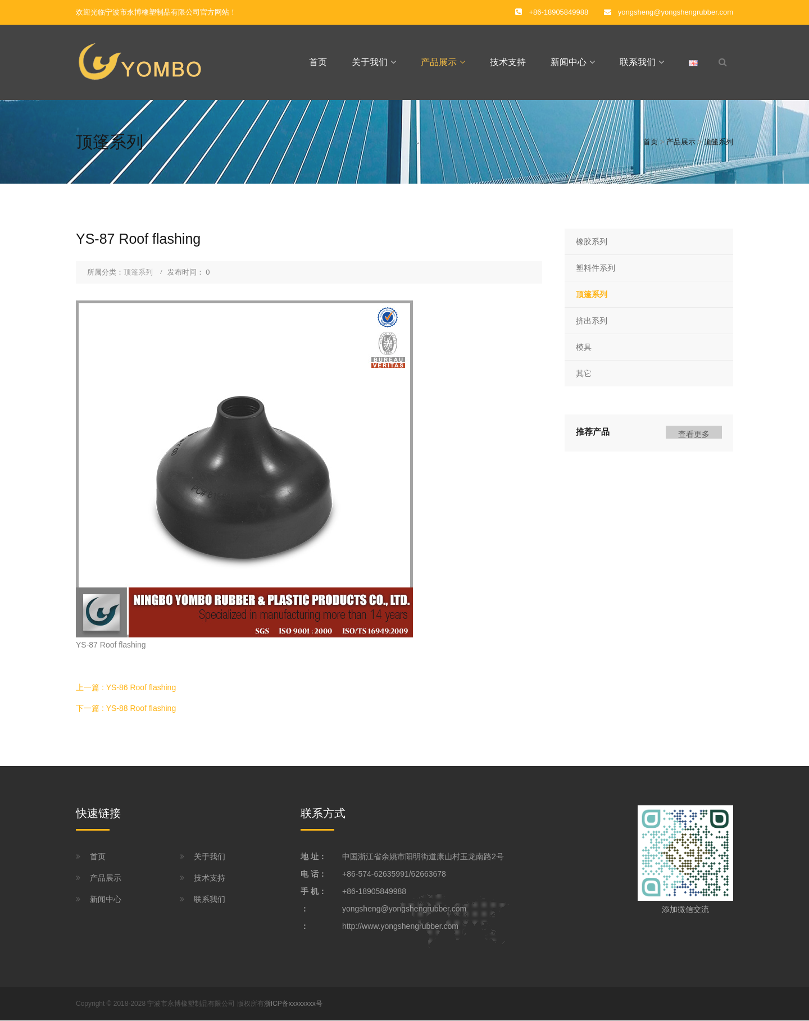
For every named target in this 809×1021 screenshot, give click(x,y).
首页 (318, 62)
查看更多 (694, 434)
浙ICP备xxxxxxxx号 (293, 1004)
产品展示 (439, 62)
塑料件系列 (595, 267)
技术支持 (508, 62)
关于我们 (370, 62)
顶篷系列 (718, 142)
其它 (584, 374)
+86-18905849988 (374, 891)
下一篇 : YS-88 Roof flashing (126, 708)
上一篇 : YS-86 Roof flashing (126, 687)
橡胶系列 (591, 241)
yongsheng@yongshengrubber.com (675, 12)
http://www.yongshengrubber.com (400, 926)
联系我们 (638, 62)
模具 (584, 347)
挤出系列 (591, 320)
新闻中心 (569, 62)
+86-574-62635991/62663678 (394, 873)
